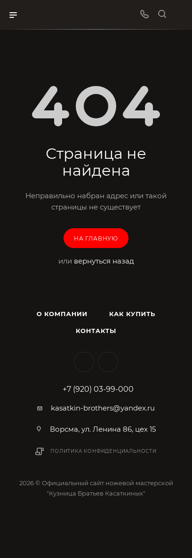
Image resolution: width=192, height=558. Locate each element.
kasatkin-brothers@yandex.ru (103, 407)
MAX (108, 362)
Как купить (132, 314)
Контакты (96, 330)
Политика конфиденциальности (103, 451)
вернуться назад (104, 260)
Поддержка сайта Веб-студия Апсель (96, 503)
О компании (62, 314)
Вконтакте (84, 362)
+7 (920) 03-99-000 (98, 389)
